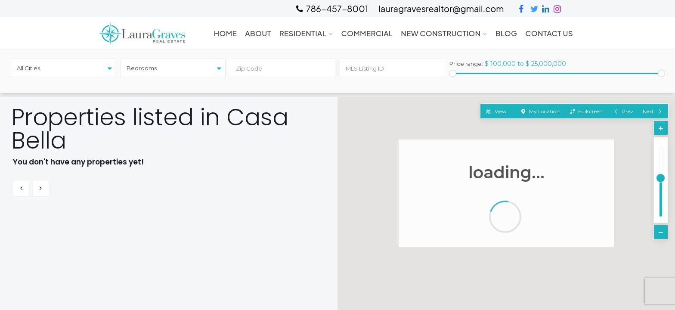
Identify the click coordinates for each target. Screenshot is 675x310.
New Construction (440, 33)
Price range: (466, 64)
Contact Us (549, 33)
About (258, 33)
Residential (302, 33)
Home (225, 33)
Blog (506, 33)
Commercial (367, 33)
